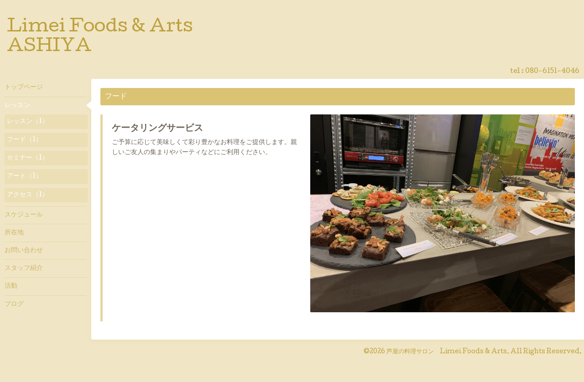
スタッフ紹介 (24, 268)
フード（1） (24, 140)
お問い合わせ (24, 250)
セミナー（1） (27, 158)
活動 (11, 286)
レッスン (17, 105)
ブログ (14, 304)
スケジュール (24, 215)
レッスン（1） (27, 121)
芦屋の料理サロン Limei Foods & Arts (446, 352)
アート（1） (24, 176)
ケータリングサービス (157, 129)
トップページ (24, 87)
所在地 (14, 233)
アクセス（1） (27, 195)
